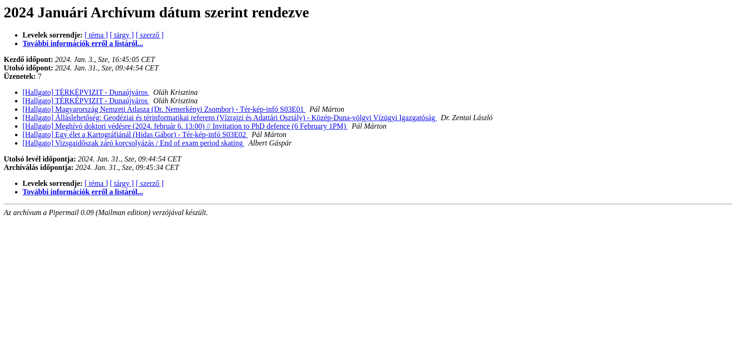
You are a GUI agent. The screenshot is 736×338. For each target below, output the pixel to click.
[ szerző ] (150, 35)
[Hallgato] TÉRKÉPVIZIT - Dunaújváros (86, 92)
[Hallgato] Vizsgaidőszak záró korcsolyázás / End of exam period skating (134, 143)
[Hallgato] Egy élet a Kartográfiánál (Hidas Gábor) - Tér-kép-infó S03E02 (135, 134)
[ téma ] (96, 35)
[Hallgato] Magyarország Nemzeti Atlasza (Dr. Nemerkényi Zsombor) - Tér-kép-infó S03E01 (164, 109)
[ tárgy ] (122, 35)
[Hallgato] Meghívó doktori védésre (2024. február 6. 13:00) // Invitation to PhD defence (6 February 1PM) (185, 126)
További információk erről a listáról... (83, 43)
